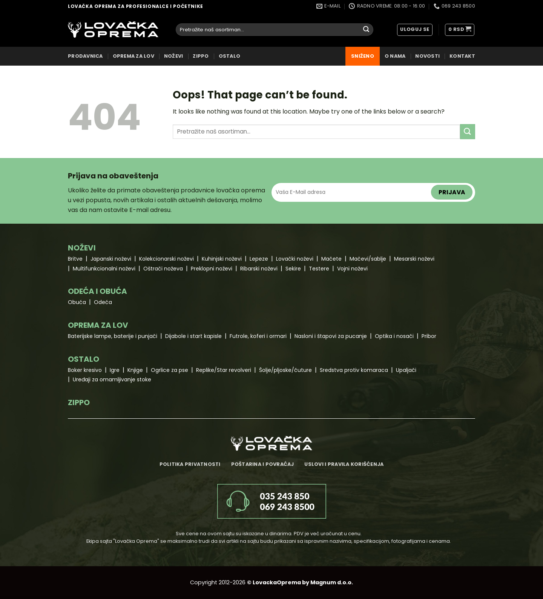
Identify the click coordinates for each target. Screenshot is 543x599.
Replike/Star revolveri (223, 370)
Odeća (103, 302)
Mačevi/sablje (368, 259)
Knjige (135, 370)
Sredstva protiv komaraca (354, 370)
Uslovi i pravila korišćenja (343, 464)
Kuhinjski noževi (222, 259)
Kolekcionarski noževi (166, 259)
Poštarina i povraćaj (262, 464)
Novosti (427, 56)
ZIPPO (201, 56)
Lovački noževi (294, 259)
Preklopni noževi (211, 268)
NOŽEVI (173, 56)
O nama (395, 56)
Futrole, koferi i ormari (258, 336)
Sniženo (362, 56)
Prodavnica (85, 56)
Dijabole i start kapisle (193, 336)
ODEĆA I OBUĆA (97, 291)
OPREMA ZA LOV (133, 56)
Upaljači (406, 370)
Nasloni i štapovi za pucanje (331, 336)
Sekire (293, 268)
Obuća (77, 302)
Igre (115, 370)
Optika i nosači (394, 336)
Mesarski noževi (414, 259)
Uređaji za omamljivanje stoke (112, 379)
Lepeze (259, 259)
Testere (319, 268)
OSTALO (230, 56)
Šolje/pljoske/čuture (285, 370)
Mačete (331, 259)
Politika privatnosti (190, 464)
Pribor (429, 336)
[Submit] (366, 29)
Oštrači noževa (163, 268)
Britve (75, 259)
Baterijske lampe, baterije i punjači (112, 336)
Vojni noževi (352, 268)
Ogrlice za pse (169, 370)
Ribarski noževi (259, 268)
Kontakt (462, 56)
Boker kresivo (85, 370)
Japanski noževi (110, 259)
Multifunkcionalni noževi (104, 268)
